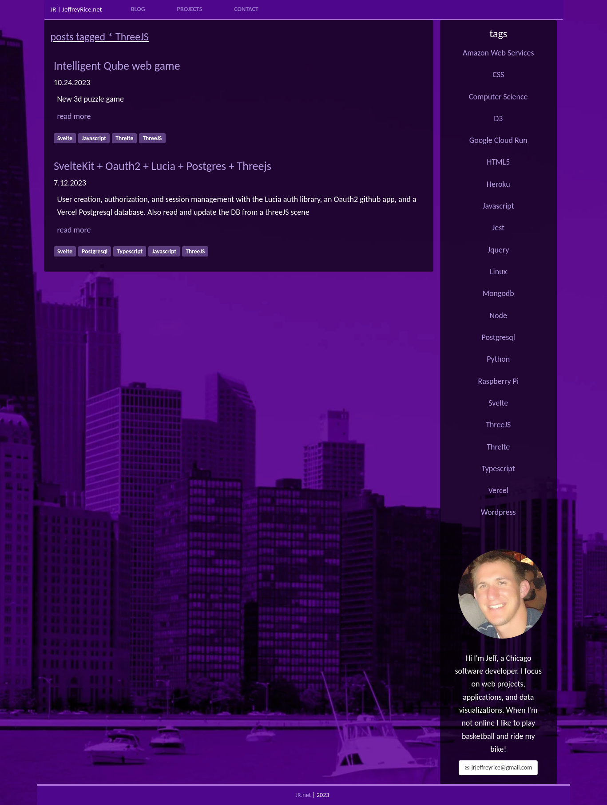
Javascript (498, 206)
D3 (498, 118)
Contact (246, 9)
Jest (498, 228)
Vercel (498, 490)
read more (74, 116)
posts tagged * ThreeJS (100, 36)
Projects (189, 9)
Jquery (498, 250)
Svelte (498, 403)
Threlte (498, 447)
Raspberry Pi (498, 381)
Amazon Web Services (498, 53)
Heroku (498, 184)
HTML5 (498, 162)
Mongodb (498, 293)
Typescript (498, 469)
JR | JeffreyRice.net (76, 9)
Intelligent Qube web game (117, 66)
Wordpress (498, 512)
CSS (498, 74)
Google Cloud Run (498, 140)
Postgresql (498, 337)
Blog (138, 9)
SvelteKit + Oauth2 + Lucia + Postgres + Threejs (162, 166)
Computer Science (498, 97)
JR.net (303, 795)
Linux (498, 271)
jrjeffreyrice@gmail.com (498, 767)
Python (498, 359)
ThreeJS (498, 425)
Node (498, 315)
